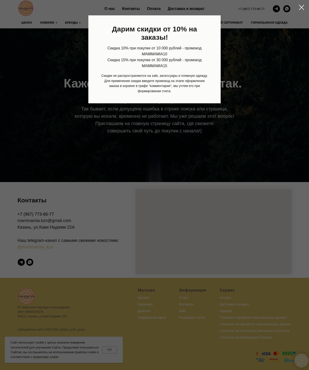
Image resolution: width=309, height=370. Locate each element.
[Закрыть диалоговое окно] (301, 7)
